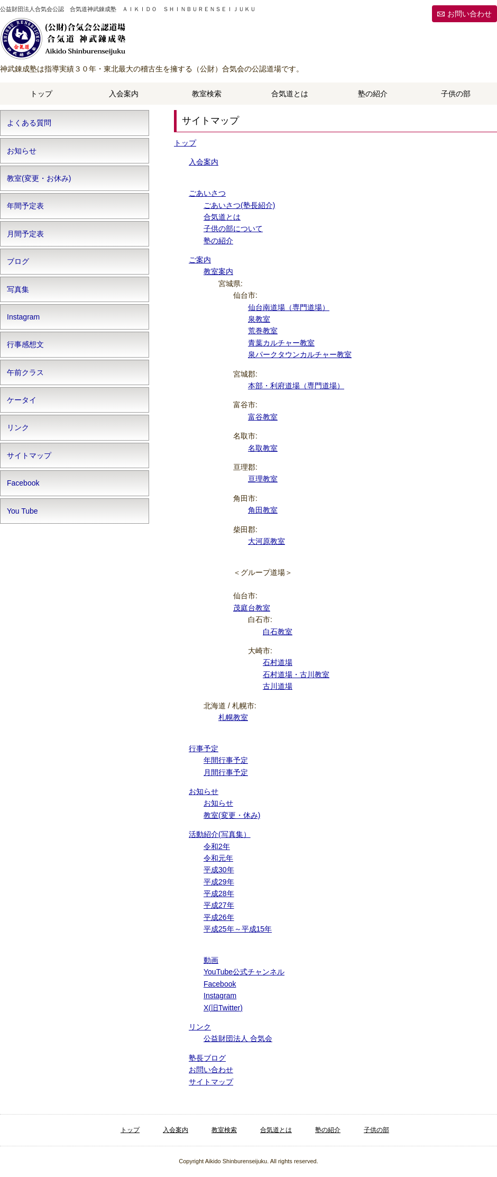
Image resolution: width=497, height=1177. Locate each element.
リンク (200, 1027)
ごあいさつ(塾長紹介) (239, 205)
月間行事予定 (226, 772)
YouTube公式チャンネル (244, 972)
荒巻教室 (263, 330)
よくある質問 (29, 122)
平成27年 (219, 905)
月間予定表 (25, 234)
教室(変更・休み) (232, 815)
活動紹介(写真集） (220, 834)
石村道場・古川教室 (296, 674)
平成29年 (219, 882)
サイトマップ (211, 1082)
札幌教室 (233, 717)
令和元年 (218, 858)
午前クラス (25, 372)
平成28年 (219, 893)
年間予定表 (25, 206)
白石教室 (277, 631)
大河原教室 (266, 541)
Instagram (220, 995)
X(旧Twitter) (223, 1007)
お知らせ (203, 791)
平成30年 (219, 869)
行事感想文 (25, 344)
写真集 (18, 289)
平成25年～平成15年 (238, 929)
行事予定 (203, 748)
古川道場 (277, 686)
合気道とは (289, 93)
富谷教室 (263, 417)
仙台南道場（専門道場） (288, 307)
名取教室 (263, 448)
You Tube (22, 511)
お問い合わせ (469, 14)
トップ (41, 93)
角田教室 (263, 510)
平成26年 (219, 917)
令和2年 (217, 846)
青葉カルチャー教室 (281, 343)
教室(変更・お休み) (39, 178)
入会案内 (124, 93)
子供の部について (233, 228)
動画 (211, 960)
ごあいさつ (207, 193)
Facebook (220, 984)
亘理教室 (263, 479)
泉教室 (259, 319)
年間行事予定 (226, 760)
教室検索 (207, 93)
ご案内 (200, 260)
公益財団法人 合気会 (238, 1038)
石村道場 (277, 662)
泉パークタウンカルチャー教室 (300, 354)
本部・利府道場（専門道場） (296, 385)
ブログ (18, 261)
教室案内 (218, 271)
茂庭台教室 (251, 608)
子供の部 (456, 93)
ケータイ (21, 400)
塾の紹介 (373, 93)
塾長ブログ (207, 1058)
